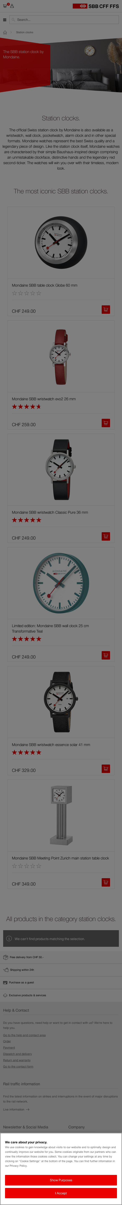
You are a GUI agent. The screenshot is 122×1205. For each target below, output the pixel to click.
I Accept (61, 1193)
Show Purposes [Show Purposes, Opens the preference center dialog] (61, 1180)
